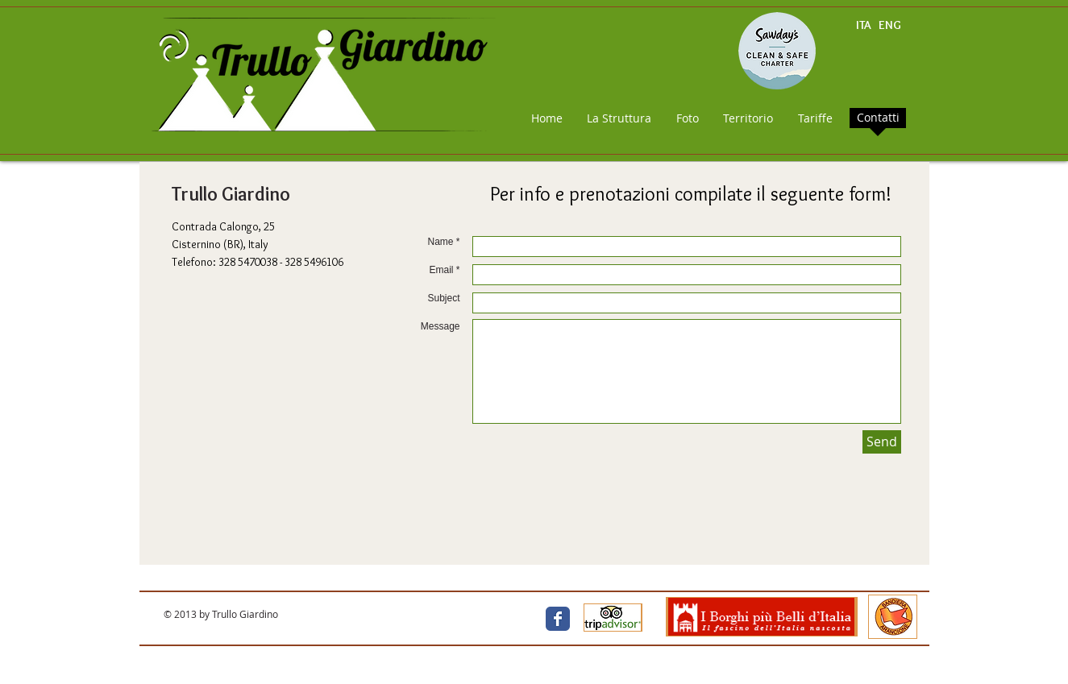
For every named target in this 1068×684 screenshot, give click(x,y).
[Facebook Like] (430, 619)
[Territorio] (748, 118)
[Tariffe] (815, 118)
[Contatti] (878, 117)
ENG (890, 25)
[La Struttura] (619, 118)
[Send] (881, 442)
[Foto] (687, 118)
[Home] (547, 118)
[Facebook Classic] (558, 619)
